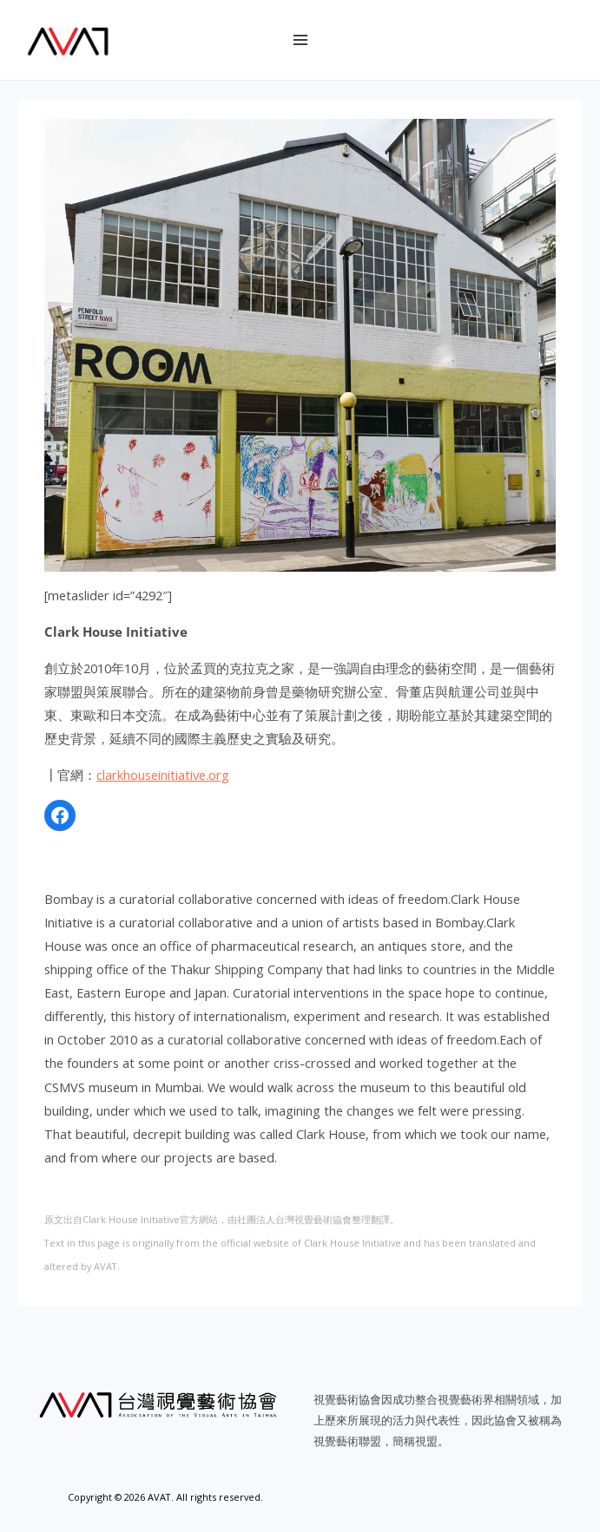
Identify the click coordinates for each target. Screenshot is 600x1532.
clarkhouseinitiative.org (162, 774)
